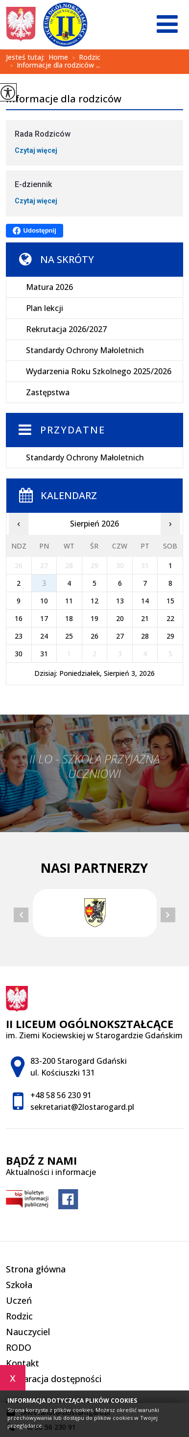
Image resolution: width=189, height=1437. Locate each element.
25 (69, 636)
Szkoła (19, 1285)
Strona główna (36, 1269)
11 (69, 600)
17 (44, 618)
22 (170, 618)
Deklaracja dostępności (53, 1379)
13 (120, 600)
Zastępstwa (48, 392)
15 (170, 600)
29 (170, 636)
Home (58, 57)
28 (145, 636)
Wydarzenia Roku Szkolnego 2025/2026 (98, 371)
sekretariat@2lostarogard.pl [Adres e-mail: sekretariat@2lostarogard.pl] (82, 1107)
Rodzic (84, 58)
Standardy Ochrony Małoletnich (85, 350)
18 (69, 618)
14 (145, 600)
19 (94, 618)
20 (120, 618)
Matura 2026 (49, 287)
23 (19, 636)
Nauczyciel (28, 1332)
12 (94, 600)
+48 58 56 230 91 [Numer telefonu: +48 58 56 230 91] (61, 1095)
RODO (18, 1347)
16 (19, 618)
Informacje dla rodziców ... (53, 66)
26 (94, 636)
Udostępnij (34, 231)
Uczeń (19, 1300)
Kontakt (22, 1363)
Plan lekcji (44, 308)
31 (44, 653)
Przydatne (72, 429)
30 (19, 653)
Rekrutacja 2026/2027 (66, 329)
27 (120, 636)
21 (145, 618)
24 (44, 636)
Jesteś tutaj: (27, 57)
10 (44, 600)
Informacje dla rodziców (63, 99)
